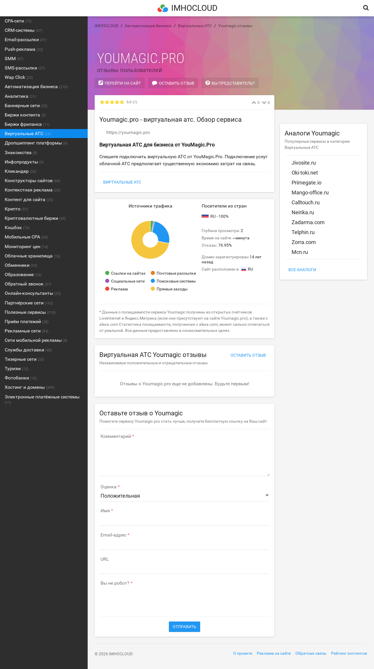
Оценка (109, 487)
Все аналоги (302, 269)
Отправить (184, 626)
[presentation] (143, 598)
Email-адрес (113, 535)
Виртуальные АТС (122, 182)
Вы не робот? (115, 583)
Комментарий (116, 436)
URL (105, 559)
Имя (105, 510)
